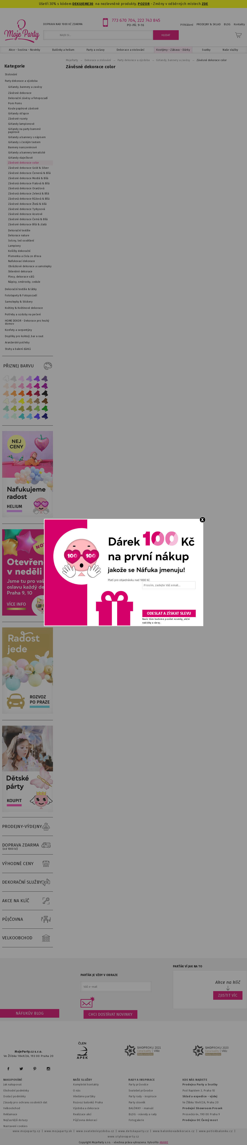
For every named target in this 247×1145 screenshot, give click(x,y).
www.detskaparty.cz (133, 1131)
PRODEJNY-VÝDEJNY (27, 826)
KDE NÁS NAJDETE (194, 1080)
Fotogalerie (136, 1120)
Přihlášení (186, 24)
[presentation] (168, 600)
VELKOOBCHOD (27, 938)
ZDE (205, 4)
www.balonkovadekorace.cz (174, 1131)
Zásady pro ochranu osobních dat (25, 1102)
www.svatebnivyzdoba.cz (95, 1131)
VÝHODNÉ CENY (27, 863)
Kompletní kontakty (86, 1084)
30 (91, 4)
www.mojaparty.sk (58, 1131)
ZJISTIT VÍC (228, 995)
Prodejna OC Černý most (200, 1120)
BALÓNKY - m (137, 1108)
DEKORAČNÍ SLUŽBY (27, 882)
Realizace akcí (82, 1114)
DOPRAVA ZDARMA (27, 845)
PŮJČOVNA (27, 919)
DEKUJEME (80, 4)
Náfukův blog (29, 1013)
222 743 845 (148, 20)
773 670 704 (123, 20)
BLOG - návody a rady (143, 1114)
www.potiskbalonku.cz (216, 1131)
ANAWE (164, 1142)
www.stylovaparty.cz (123, 1136)
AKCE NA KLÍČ (27, 901)
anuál (149, 1108)
